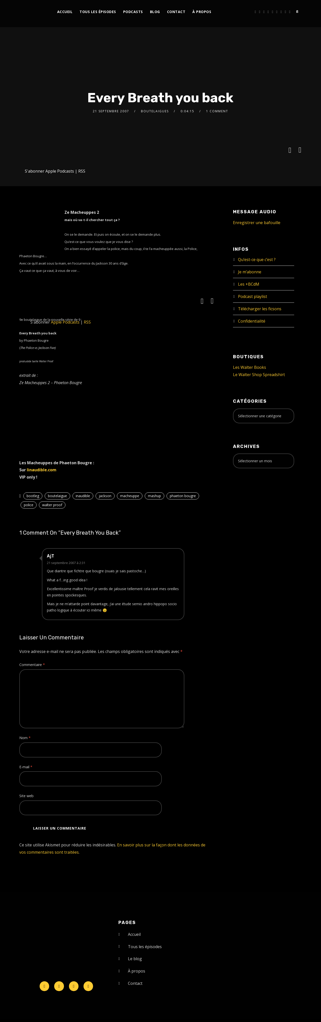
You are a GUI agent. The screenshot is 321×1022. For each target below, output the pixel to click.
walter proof (52, 504)
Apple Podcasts (59, 171)
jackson (105, 495)
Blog (155, 11)
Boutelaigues (155, 111)
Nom (25, 737)
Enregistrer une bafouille (256, 222)
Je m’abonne (249, 272)
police (28, 504)
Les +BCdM (248, 284)
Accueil (65, 11)
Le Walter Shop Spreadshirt (259, 374)
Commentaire (32, 664)
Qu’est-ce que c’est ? (257, 259)
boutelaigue (57, 495)
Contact (176, 11)
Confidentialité (251, 321)
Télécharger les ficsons (259, 309)
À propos (201, 11)
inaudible (83, 495)
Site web (26, 795)
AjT (50, 556)
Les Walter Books (249, 367)
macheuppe (129, 495)
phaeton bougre (183, 495)
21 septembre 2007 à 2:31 (66, 562)
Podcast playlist (252, 296)
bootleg (33, 495)
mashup (154, 495)
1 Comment (217, 111)
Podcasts (133, 11)
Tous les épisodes (97, 11)
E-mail (25, 766)
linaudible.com (41, 470)
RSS (81, 171)
